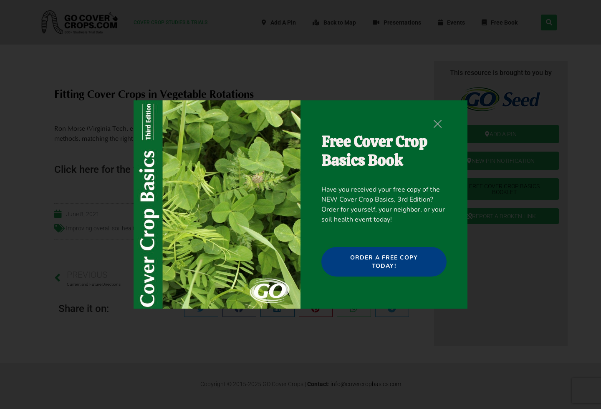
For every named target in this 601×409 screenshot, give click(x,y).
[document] (300, 204)
